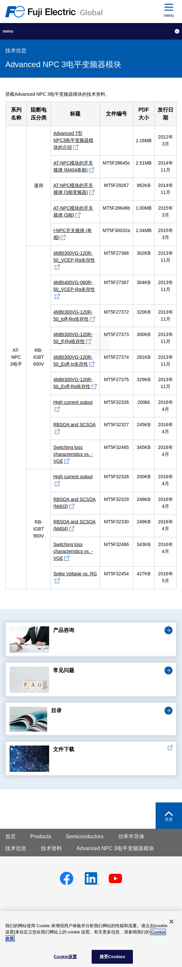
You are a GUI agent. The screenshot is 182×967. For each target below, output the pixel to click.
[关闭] (171, 921)
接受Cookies (112, 956)
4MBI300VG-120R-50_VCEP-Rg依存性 (74, 256)
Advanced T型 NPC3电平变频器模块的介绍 (73, 140)
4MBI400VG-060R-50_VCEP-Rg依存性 (74, 286)
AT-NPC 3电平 (16, 357)
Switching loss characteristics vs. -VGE (73, 454)
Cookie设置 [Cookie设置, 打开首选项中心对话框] (65, 956)
